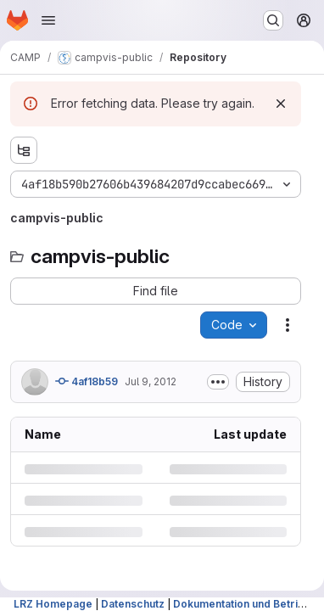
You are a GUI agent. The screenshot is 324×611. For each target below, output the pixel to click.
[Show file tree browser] (23, 150)
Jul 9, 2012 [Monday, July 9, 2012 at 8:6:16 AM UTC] (150, 381)
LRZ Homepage (53, 603)
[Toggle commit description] (218, 382)
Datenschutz (133, 603)
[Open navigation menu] (48, 20)
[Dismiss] (281, 103)
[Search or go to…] (273, 20)
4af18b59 (86, 381)
